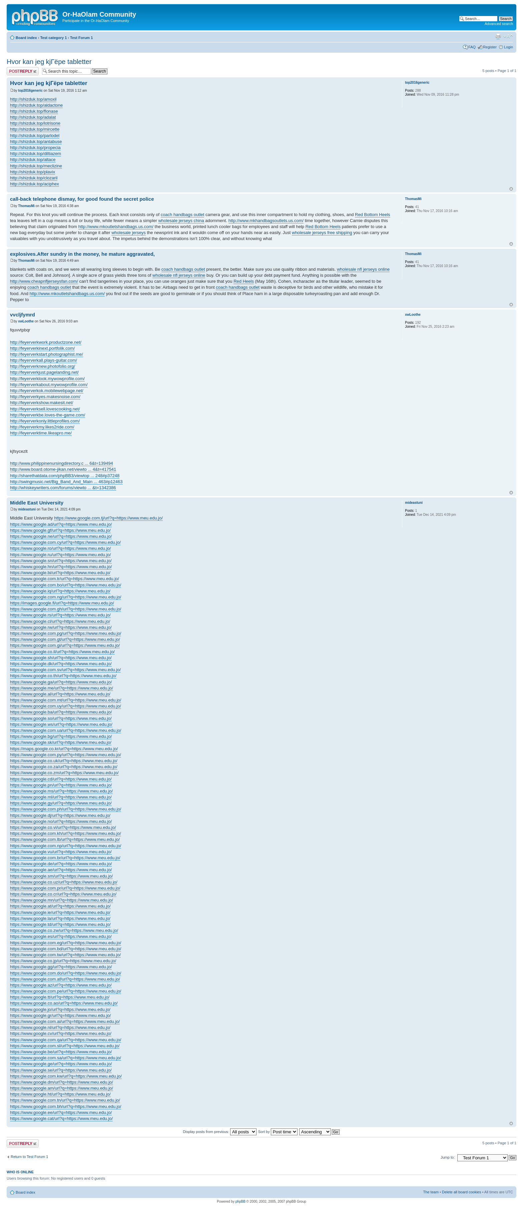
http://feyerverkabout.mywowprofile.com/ (49, 384)
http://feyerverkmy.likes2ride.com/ (42, 426)
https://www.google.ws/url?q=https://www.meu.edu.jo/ (61, 724)
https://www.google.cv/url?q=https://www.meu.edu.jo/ (60, 1033)
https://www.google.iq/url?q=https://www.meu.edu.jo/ (60, 590)
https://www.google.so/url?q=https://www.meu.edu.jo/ (61, 718)
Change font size (508, 36)
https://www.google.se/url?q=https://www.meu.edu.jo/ (61, 1070)
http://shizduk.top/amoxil (33, 99)
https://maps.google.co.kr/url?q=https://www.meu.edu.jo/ (64, 748)
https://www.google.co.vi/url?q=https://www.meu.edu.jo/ (63, 827)
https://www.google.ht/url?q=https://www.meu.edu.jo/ (60, 1094)
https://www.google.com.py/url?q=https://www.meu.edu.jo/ (65, 754)
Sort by (278, 1132)
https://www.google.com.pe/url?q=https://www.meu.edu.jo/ (65, 991)
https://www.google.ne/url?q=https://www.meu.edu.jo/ (61, 536)
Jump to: (448, 1157)
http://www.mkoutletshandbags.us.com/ (115, 226)
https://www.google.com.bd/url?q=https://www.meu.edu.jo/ (65, 948)
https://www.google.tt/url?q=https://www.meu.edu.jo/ (59, 997)
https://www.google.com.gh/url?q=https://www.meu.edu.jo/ (65, 609)
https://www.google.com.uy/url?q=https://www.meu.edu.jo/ (65, 706)
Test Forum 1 (81, 38)
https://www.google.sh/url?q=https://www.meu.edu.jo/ (61, 657)
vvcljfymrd (22, 314)
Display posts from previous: (219, 1132)
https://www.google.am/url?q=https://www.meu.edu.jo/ (61, 1088)
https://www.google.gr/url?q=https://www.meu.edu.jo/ (60, 1015)
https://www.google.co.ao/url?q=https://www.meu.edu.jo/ (64, 1003)
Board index (26, 38)
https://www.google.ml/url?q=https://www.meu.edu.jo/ (61, 797)
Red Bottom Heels (372, 214)
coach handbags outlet (182, 214)
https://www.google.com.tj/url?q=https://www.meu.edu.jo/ (108, 517)
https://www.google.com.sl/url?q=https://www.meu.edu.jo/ (64, 1045)
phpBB (240, 1201)
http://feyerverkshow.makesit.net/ (41, 402)
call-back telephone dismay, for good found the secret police (82, 199)
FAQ (472, 47)
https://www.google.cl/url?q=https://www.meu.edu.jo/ (60, 621)
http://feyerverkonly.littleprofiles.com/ (45, 420)
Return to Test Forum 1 (29, 1157)
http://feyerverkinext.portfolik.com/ (42, 348)
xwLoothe (26, 321)
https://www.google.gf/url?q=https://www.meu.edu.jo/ (60, 530)
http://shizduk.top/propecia (35, 147)
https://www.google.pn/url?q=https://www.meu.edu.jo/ (61, 785)
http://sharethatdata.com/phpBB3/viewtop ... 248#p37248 (64, 475)
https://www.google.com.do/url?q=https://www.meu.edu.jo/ (65, 973)
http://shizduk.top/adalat (33, 117)
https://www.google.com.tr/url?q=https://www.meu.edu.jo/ (64, 578)
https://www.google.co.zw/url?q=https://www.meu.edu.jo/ (64, 930)
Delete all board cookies (461, 1192)
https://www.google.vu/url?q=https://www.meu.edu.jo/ (61, 851)
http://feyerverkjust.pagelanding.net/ (44, 372)
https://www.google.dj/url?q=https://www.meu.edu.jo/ (60, 815)
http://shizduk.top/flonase (34, 111)
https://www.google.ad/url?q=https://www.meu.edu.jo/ (61, 524)
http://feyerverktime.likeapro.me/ (41, 432)
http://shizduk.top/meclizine (36, 165)
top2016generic (30, 90)
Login (508, 47)
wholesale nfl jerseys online (363, 269)
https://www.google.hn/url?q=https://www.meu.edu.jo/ (61, 566)
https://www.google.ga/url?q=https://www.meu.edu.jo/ (61, 682)
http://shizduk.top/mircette (34, 129)
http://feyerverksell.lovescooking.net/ (45, 408)
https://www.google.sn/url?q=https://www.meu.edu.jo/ (61, 560)
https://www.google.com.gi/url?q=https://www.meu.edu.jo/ (65, 645)
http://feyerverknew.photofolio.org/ (42, 366)
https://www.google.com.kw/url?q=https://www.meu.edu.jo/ (66, 1076)
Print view (498, 36)
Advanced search (499, 24)
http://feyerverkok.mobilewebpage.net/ (46, 390)
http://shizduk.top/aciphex (34, 183)
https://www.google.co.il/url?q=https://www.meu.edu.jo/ (62, 651)
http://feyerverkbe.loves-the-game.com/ (47, 414)
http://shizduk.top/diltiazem (35, 153)
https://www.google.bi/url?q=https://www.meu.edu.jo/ (60, 572)
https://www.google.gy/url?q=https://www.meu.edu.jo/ (61, 803)
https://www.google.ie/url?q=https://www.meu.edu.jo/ (60, 912)
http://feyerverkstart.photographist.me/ (46, 354)
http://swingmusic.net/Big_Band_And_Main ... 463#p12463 (66, 481)
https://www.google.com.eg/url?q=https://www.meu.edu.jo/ (65, 942)
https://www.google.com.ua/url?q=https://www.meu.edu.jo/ (65, 730)
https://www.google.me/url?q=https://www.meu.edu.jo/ (61, 688)
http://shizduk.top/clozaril (33, 177)
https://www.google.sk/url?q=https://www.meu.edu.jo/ (60, 742)
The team (431, 1192)
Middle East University (36, 502)
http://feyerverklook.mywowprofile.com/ (47, 378)
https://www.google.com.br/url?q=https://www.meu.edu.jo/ (65, 857)
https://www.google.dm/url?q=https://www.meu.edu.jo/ (61, 1082)
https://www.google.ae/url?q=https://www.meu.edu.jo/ (61, 869)
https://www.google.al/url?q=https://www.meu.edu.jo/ (60, 694)
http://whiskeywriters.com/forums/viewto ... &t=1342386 (63, 487)
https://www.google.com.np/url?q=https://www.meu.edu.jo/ (65, 845)
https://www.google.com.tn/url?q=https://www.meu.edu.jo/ (65, 1100)
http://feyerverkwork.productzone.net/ (45, 342)
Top (511, 189)
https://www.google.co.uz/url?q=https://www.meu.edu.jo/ (63, 882)
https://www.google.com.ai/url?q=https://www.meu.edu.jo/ (65, 1021)
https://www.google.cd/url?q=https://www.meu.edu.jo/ (61, 779)
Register (490, 47)
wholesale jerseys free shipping (322, 232)
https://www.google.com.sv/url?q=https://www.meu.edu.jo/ (65, 669)
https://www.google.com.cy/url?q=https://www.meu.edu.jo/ (65, 542)
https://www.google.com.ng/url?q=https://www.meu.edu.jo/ (65, 596)
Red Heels (243, 281)
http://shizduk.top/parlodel (34, 135)
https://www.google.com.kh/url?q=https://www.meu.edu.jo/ (65, 833)
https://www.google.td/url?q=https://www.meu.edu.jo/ (60, 924)
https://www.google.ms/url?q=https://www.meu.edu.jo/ (61, 791)
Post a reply (23, 71)
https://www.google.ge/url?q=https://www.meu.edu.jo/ (61, 1063)
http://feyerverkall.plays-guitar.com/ (43, 360)
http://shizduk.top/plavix (32, 171)
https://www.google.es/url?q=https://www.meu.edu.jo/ (61, 936)
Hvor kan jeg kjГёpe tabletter (49, 61)
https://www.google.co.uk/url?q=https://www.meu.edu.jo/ (63, 760)
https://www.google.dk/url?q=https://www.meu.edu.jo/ (61, 663)
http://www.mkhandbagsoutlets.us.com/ (266, 220)
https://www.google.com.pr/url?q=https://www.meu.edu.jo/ (65, 888)
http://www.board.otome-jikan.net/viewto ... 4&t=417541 (63, 469)
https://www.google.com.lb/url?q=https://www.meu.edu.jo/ (65, 839)
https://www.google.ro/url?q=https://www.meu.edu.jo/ (60, 548)
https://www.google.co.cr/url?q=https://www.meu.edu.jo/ (63, 894)
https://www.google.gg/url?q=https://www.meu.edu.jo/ (61, 966)
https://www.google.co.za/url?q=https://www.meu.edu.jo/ (63, 766)
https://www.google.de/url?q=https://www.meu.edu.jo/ (61, 863)
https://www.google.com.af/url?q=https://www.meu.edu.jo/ (65, 979)
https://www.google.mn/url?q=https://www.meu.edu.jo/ (61, 900)
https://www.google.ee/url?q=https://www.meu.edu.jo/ (61, 1112)
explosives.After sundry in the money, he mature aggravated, (82, 254)
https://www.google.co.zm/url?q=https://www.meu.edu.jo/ (64, 772)
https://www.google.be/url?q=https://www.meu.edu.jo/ (61, 1051)
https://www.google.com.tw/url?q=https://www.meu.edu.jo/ (65, 954)
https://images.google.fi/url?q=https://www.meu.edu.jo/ (62, 603)
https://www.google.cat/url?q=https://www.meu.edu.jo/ (61, 1118)
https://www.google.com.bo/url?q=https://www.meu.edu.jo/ (65, 584)
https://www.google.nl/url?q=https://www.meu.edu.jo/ (60, 1027)
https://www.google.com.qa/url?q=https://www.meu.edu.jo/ (65, 1039)
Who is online (20, 1172)
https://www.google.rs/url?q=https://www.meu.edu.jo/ (60, 615)
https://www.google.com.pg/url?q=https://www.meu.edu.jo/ (65, 633)
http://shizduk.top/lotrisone (35, 123)
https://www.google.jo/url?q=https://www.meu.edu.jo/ (60, 1009)
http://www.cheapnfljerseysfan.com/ (44, 281)
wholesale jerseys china (181, 220)
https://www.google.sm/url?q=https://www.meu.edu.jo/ (61, 876)
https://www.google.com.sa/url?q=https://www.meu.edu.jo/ (65, 1057)
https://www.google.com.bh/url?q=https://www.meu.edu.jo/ (65, 1106)
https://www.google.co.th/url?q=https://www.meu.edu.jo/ (63, 675)
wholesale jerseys (128, 232)
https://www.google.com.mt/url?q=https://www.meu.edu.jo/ (65, 700)
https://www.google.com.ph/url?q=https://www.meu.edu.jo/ (65, 809)
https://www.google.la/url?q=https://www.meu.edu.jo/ (60, 918)
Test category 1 (53, 38)
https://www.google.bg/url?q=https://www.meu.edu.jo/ (61, 736)
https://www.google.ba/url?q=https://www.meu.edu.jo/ (61, 712)
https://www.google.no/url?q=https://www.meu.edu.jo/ (61, 821)
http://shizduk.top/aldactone (36, 105)
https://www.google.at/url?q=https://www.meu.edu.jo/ (60, 906)
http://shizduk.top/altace (33, 159)
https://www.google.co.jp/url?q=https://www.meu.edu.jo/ (63, 960)
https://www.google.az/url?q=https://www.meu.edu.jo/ (61, 985)
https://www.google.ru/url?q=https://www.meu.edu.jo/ (60, 554)
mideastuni (27, 509)
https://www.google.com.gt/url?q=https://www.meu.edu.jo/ (65, 639)
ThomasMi (26, 206)
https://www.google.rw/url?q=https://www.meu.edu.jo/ (61, 627)
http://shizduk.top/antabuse (36, 141)
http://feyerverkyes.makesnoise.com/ (45, 396)
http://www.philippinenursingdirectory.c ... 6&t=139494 (61, 463)
